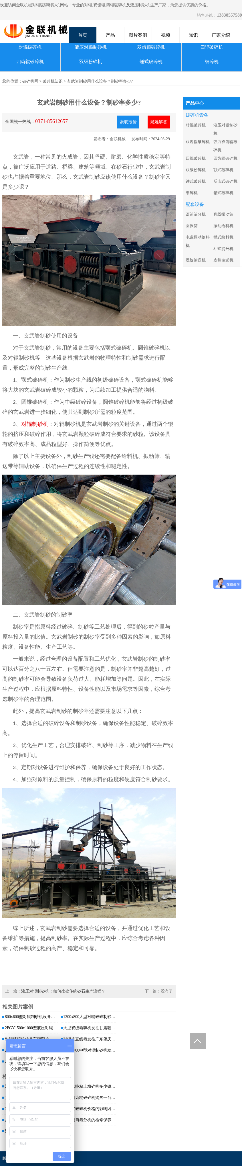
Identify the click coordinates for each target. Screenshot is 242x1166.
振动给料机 (223, 226)
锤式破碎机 (151, 61)
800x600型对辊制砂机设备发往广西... (37, 1017)
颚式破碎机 (223, 170)
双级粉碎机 (90, 61)
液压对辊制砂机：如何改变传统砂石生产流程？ (63, 991)
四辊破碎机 (211, 47)
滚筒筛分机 (196, 214)
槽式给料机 (223, 237)
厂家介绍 (221, 35)
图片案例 (138, 35)
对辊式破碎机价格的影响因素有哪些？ (97, 1109)
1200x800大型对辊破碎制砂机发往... (94, 1017)
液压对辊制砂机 (91, 47)
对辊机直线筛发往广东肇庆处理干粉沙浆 (99, 1039)
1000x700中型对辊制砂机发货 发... (93, 1050)
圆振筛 (192, 226)
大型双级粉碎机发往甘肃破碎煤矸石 (95, 1028)
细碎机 (212, 61)
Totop (198, 1041)
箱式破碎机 (223, 193)
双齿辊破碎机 (151, 47)
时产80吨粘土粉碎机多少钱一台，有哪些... (100, 1086)
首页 (82, 35)
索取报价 (128, 122)
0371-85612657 (51, 121)
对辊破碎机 (30, 47)
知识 (193, 35)
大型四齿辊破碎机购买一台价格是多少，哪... (102, 1097)
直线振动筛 (223, 214)
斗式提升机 (223, 249)
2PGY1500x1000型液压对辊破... (32, 1028)
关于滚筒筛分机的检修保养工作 (91, 1120)
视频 (165, 35)
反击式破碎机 (225, 181)
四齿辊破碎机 (30, 61)
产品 (110, 35)
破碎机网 (30, 81)
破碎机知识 (53, 81)
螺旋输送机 (196, 260)
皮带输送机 (223, 260)
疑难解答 (158, 122)
